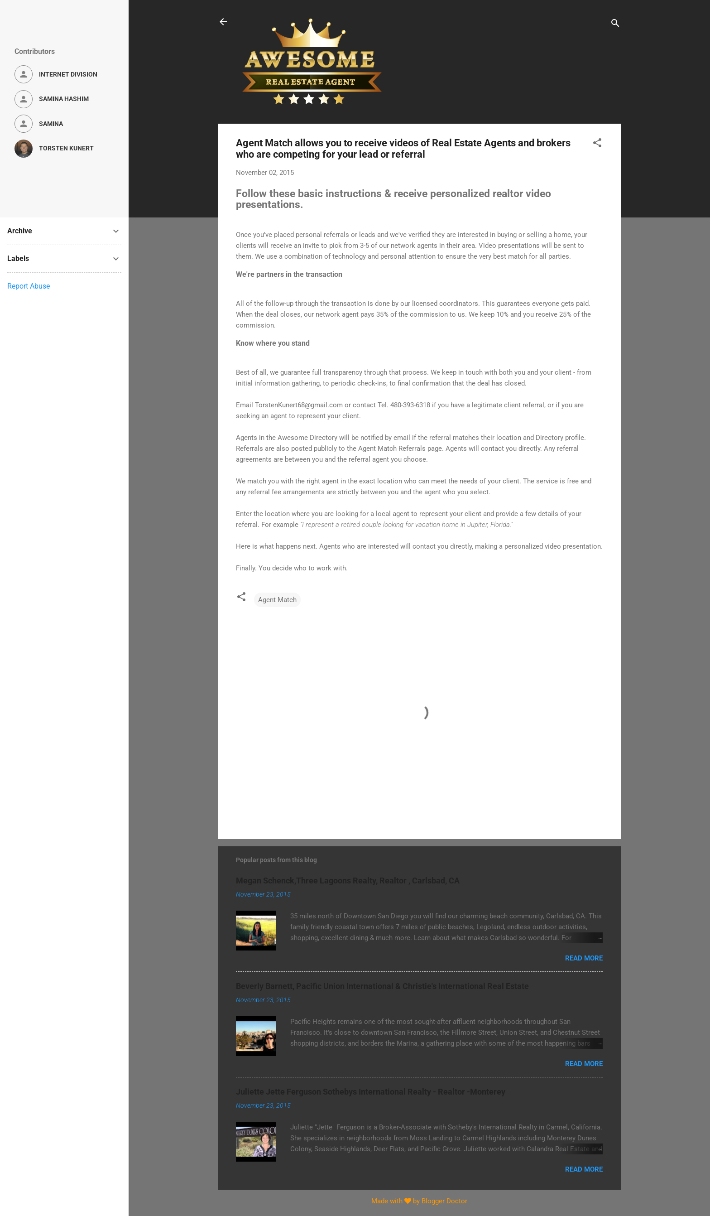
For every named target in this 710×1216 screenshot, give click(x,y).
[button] (597, 144)
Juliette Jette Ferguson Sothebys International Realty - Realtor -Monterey (370, 1091)
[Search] (615, 25)
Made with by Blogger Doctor (419, 1201)
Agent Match (277, 600)
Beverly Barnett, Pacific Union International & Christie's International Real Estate (382, 986)
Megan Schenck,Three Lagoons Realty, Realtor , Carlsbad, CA (348, 880)
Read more (584, 958)
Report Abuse (28, 286)
